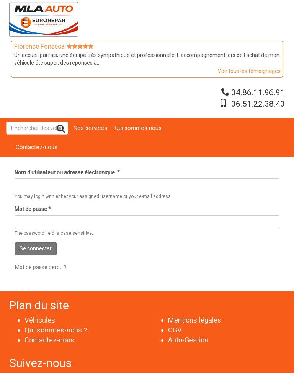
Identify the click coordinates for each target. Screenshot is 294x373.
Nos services (90, 128)
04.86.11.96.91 (258, 92)
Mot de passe (33, 209)
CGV (175, 330)
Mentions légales (194, 320)
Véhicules (39, 320)
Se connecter (36, 248)
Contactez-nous (36, 147)
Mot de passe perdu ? (41, 267)
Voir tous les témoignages (249, 71)
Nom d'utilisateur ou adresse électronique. (67, 172)
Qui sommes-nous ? (55, 330)
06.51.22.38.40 (258, 104)
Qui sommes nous (138, 128)
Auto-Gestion (188, 340)
